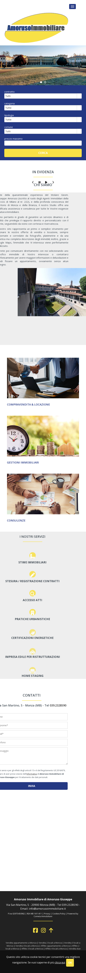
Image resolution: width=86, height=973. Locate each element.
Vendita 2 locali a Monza (50, 942)
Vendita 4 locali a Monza (27, 945)
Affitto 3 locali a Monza (32, 948)
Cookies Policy (58, 913)
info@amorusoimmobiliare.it (47, 908)
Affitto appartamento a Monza (55, 945)
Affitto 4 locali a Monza (56, 948)
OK (70, 962)
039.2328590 (70, 905)
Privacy (47, 913)
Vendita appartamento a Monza (21, 942)
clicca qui (60, 962)
